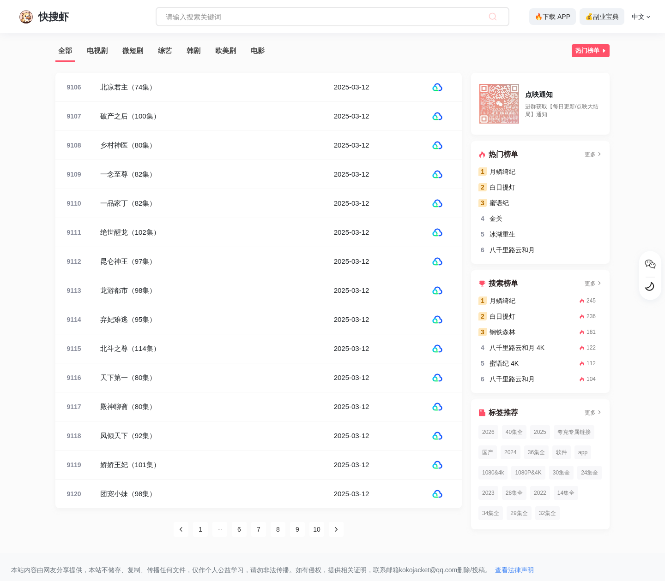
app (582, 452)
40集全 (514, 432)
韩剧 (193, 50)
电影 (258, 50)
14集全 (565, 493)
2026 (488, 432)
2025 (540, 432)
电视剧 (97, 50)
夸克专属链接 (574, 432)
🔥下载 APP (552, 16)
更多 (593, 154)
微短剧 (132, 50)
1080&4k (493, 472)
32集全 (547, 513)
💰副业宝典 (602, 16)
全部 (65, 50)
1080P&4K (528, 472)
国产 (487, 452)
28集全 (514, 493)
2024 (510, 452)
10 (316, 529)
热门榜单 (591, 50)
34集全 (490, 513)
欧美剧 (225, 50)
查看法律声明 (514, 570)
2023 (488, 493)
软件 (561, 452)
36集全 (536, 452)
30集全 (561, 472)
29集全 (518, 513)
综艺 (165, 50)
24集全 (589, 472)
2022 (540, 493)
